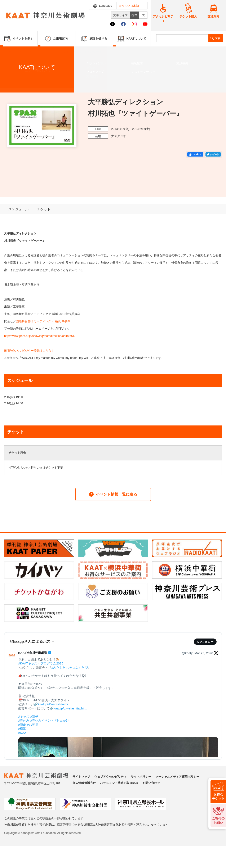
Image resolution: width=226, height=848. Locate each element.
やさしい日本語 (129, 6)
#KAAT (23, 733)
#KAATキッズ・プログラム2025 (40, 663)
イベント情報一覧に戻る (113, 494)
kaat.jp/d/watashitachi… (54, 704)
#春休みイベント (42, 720)
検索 (217, 38)
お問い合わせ (151, 783)
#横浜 (22, 728)
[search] (182, 38)
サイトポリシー (141, 776)
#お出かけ (62, 720)
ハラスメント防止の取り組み (119, 783)
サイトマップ (81, 776)
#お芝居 (32, 724)
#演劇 (22, 724)
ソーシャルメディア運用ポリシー (177, 776)
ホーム (10, 51)
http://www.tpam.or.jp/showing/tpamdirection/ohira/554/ (39, 336)
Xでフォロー (205, 641)
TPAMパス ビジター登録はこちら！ (31, 350)
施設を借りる (94, 38)
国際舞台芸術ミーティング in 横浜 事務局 (43, 321)
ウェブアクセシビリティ (110, 776)
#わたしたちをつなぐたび (69, 667)
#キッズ (23, 716)
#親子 (34, 716)
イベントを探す (26, 51)
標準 (134, 15)
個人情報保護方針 (84, 783)
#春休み (23, 720)
